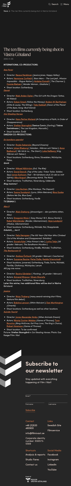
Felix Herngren (23, 236)
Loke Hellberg (49, 151)
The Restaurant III (12, 251)
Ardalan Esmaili (41, 81)
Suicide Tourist (10, 312)
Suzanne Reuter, (22, 259)
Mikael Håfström (24, 169)
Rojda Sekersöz (23, 145)
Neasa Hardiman (24, 75)
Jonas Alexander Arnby (27, 317)
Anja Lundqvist (55, 221)
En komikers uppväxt (13, 140)
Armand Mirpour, (22, 277)
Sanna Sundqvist (22, 192)
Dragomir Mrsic (21, 218)
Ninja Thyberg (22, 297)
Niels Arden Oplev (24, 96)
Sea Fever (8, 70)
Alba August (20, 178)
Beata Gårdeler (23, 274)
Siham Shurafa (38, 277)
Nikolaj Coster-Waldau (25, 321)
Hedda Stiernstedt (51, 259)
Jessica (7, 291)
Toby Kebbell (39, 105)
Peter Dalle (35, 259)
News (6, 11)
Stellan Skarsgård (22, 126)
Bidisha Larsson (21, 303)
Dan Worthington (54, 303)
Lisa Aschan (21, 189)
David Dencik (20, 172)
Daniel (7, 91)
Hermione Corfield (23, 79)
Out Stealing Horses (13, 114)
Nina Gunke (58, 192)
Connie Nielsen (14, 84)
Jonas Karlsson (19, 175)
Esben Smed (20, 102)
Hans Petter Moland (25, 119)
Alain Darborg (22, 212)
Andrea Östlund (23, 256)
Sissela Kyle (19, 242)
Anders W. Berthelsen (56, 102)
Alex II (6, 207)
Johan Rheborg (21, 148)
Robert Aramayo (15, 326)
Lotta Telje (51, 242)
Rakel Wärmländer (16, 221)
